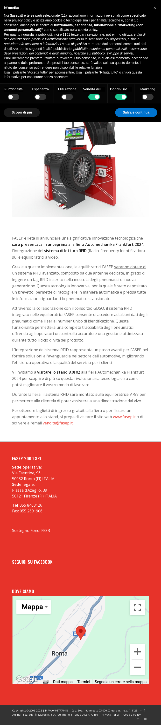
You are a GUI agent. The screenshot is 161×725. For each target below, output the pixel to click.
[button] (155, 8)
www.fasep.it (124, 416)
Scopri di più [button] (22, 112)
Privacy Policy (110, 714)
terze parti (78, 34)
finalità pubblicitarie (57, 49)
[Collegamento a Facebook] (138, 719)
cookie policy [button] (87, 30)
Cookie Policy (132, 714)
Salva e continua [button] (136, 112)
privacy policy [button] (22, 20)
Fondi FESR (40, 530)
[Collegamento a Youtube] (145, 719)
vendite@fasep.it (58, 423)
